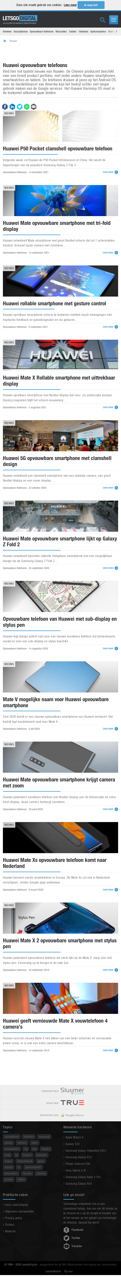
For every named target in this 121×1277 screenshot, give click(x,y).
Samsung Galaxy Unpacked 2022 (86, 1150)
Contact (9, 1225)
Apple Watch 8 (74, 1137)
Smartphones (21, 31)
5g (25, 1148)
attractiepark (24, 1161)
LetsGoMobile (53, 1271)
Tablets (72, 31)
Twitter (71, 1238)
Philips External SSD (78, 1164)
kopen (8, 1161)
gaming (41, 1173)
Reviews (7, 31)
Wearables (61, 31)
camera (22, 1142)
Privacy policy (13, 1218)
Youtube (72, 1246)
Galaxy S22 (73, 1144)
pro (34, 1148)
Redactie (10, 1231)
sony (7, 1155)
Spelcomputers (98, 31)
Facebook (73, 1230)
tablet (21, 1179)
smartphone (12, 1136)
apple (41, 1161)
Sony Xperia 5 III (76, 1170)
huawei (27, 1155)
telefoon (29, 1136)
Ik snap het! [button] (91, 5)
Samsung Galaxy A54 (79, 1183)
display (46, 1148)
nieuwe (27, 1173)
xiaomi (9, 1167)
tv (19, 1167)
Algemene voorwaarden (19, 1211)
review (9, 1179)
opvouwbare (12, 1148)
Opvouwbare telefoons (42, 31)
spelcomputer (33, 1167)
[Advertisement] (60, 52)
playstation (11, 1173)
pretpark (42, 1155)
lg (16, 1155)
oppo (34, 1142)
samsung (44, 1136)
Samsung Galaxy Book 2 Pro (83, 1177)
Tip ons (68, 1271)
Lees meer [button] (70, 5)
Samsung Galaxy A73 (79, 1157)
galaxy (8, 1142)
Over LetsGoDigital (16, 1205)
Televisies (83, 31)
